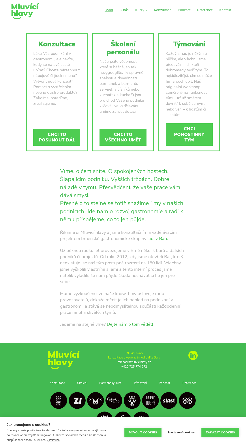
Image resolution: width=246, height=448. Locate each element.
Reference (205, 10)
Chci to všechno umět (123, 137)
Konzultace (162, 10)
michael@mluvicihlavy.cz (134, 362)
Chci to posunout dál (57, 137)
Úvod (109, 10)
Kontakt (225, 10)
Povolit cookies (143, 432)
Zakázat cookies (220, 432)
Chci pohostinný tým (189, 134)
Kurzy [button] (141, 10)
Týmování (140, 383)
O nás (124, 10)
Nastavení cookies (181, 432)
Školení (82, 383)
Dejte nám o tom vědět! (130, 324)
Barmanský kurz (110, 383)
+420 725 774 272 (134, 366)
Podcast (184, 10)
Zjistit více (53, 440)
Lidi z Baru (157, 239)
